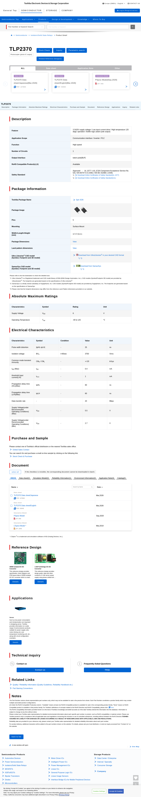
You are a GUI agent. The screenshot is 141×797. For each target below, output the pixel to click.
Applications (116, 105)
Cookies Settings (99, 791)
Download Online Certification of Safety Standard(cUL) (97, 176)
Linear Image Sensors (59, 774)
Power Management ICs (60, 763)
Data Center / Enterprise (106, 756)
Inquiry (124, 105)
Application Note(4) (106, 476)
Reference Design (103, 105)
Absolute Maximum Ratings (38, 105)
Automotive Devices (12, 756)
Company (101, 769)
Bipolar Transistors (12, 774)
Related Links (134, 105)
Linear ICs (55, 767)
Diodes (7, 777)
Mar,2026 (100, 493)
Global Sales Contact (21, 447)
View (75, 239)
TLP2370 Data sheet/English (25, 503)
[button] (113, 3)
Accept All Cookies (116, 791)
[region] (70, 791)
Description (5, 105)
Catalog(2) (121, 476)
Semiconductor (21, 35)
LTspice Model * (20, 524)
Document (91, 105)
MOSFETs (9, 767)
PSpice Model (19, 514)
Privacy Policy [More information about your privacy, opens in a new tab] (64, 795)
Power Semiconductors (14, 760)
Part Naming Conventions (23, 686)
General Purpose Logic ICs (61, 770)
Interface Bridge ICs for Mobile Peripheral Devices (70, 777)
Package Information (19, 105)
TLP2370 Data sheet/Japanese (26, 493)
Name (13, 485)
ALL (23, 68)
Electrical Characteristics (58, 105)
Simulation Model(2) (41, 476)
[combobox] (88, 27)
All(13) (13, 476)
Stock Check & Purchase (22, 454)
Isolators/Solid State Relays (42, 35)
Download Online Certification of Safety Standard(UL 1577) (98, 173)
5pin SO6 (79, 198)
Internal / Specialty (104, 760)
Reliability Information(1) (61, 476)
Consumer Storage (104, 763)
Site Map (135, 744)
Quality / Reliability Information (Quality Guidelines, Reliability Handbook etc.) (43, 682)
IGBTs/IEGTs (10, 770)
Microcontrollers (11, 781)
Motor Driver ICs (57, 756)
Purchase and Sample (77, 105)
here (112, 705)
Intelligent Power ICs (59, 760)
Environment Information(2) (85, 476)
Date (99, 485)
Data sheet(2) (24, 476)
